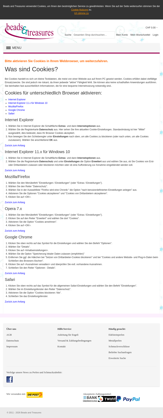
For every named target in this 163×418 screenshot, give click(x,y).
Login (155, 35)
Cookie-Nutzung (79, 9)
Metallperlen (114, 340)
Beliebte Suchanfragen (119, 352)
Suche (68, 35)
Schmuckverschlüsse (119, 346)
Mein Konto (122, 35)
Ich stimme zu (81, 13)
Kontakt (61, 346)
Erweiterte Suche (117, 358)
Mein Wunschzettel (140, 35)
